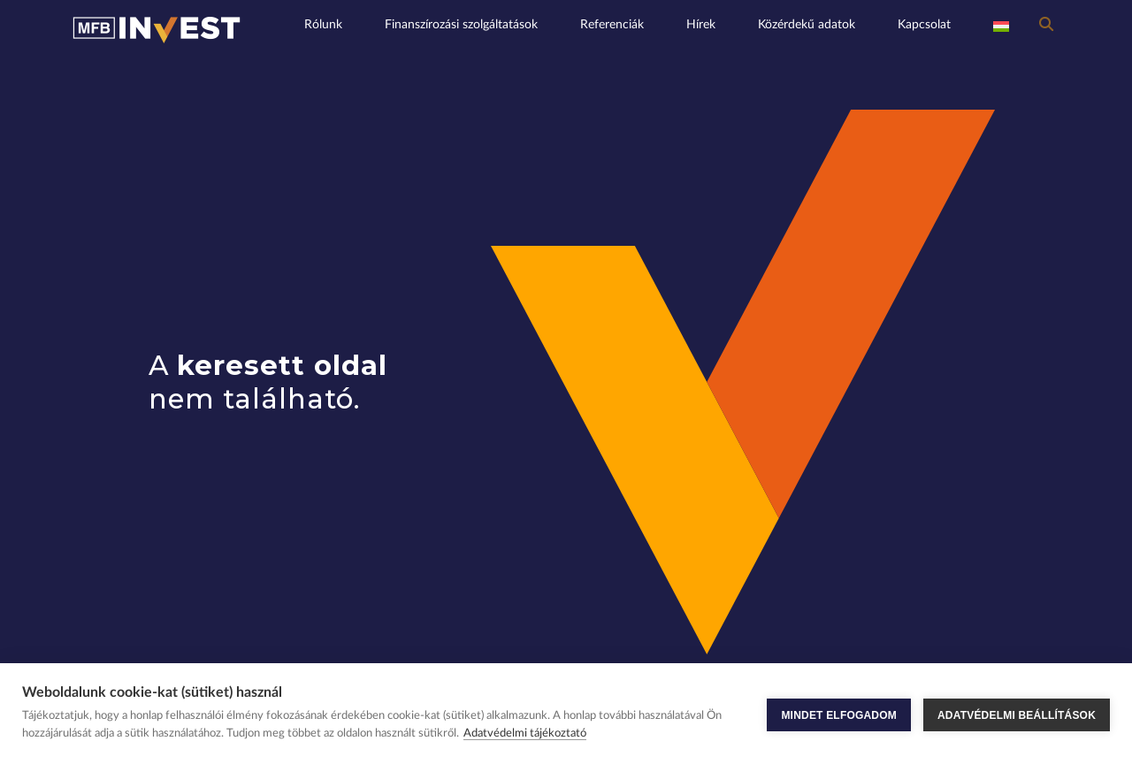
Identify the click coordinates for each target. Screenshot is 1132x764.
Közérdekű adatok (806, 24)
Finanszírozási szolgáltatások (461, 24)
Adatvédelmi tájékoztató (524, 733)
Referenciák (612, 24)
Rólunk (323, 24)
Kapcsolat (924, 24)
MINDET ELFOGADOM (839, 713)
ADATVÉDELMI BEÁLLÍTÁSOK (1016, 713)
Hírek (700, 24)
